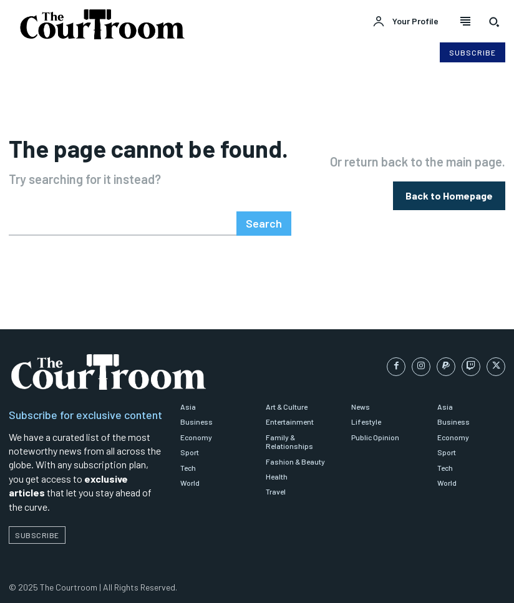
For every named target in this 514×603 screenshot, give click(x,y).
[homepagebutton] (449, 194)
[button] (494, 22)
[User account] (405, 22)
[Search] (265, 220)
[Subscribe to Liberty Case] (472, 52)
